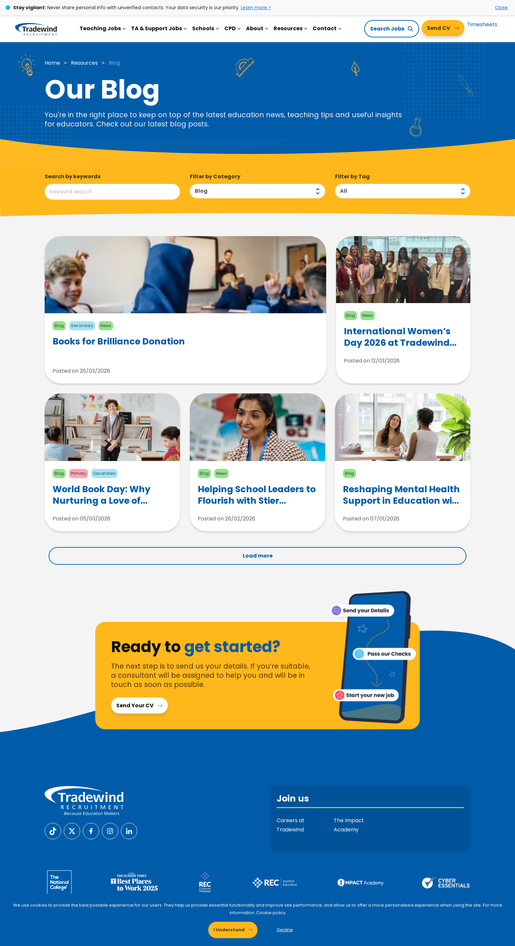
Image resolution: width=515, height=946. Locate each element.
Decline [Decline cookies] (285, 930)
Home (52, 63)
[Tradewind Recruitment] (36, 29)
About (257, 28)
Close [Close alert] (501, 7)
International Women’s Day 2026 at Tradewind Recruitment (397, 336)
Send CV (438, 28)
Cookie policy (270, 913)
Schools (205, 28)
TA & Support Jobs (159, 28)
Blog (201, 191)
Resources (290, 28)
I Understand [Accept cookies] (229, 930)
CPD (232, 28)
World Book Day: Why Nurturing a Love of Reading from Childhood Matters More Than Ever (109, 494)
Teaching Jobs (102, 28)
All (343, 191)
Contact (327, 28)
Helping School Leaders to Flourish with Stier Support (257, 494)
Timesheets (482, 24)
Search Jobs (387, 29)
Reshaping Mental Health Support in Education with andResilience (402, 494)
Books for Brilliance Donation (119, 341)
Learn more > (256, 7)
